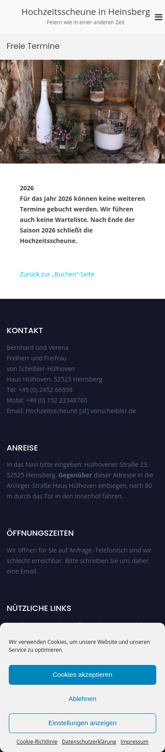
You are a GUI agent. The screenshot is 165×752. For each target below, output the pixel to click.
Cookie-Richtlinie (37, 741)
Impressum (134, 741)
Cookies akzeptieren (83, 674)
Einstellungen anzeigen (82, 723)
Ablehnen (82, 698)
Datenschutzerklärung (89, 741)
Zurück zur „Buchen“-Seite (57, 274)
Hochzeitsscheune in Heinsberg (86, 12)
